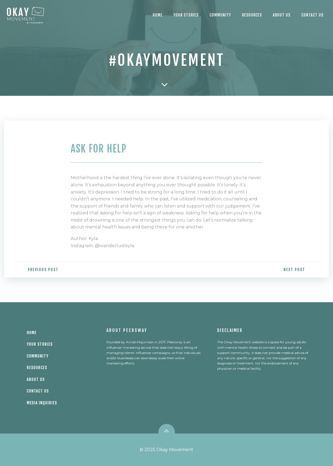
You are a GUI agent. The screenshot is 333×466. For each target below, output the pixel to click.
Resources (252, 15)
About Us (281, 15)
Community (220, 15)
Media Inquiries (42, 402)
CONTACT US (312, 15)
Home (158, 15)
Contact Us (38, 391)
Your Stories (186, 15)
